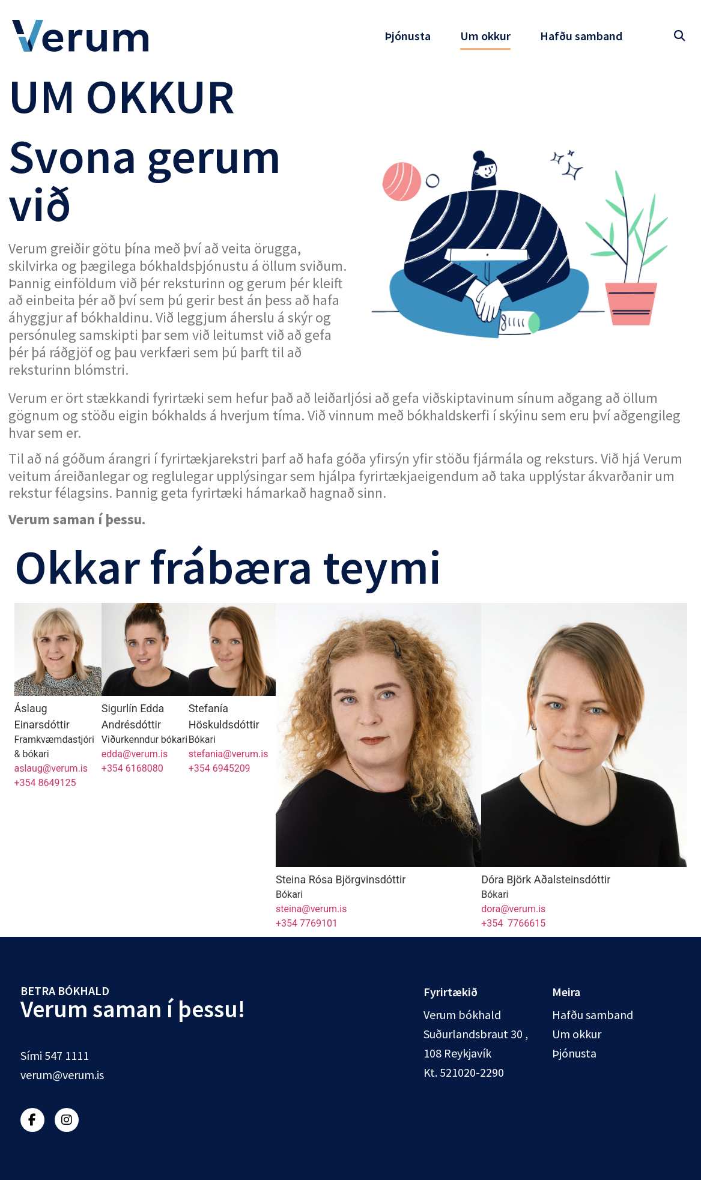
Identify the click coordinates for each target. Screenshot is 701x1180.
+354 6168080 (132, 768)
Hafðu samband (581, 35)
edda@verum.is (135, 754)
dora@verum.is (513, 909)
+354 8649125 (45, 782)
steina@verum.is (311, 909)
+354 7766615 (513, 923)
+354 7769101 (307, 923)
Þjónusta (407, 35)
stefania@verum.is (229, 754)
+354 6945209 (219, 768)
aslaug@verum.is (51, 768)
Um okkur (485, 35)
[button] (679, 36)
